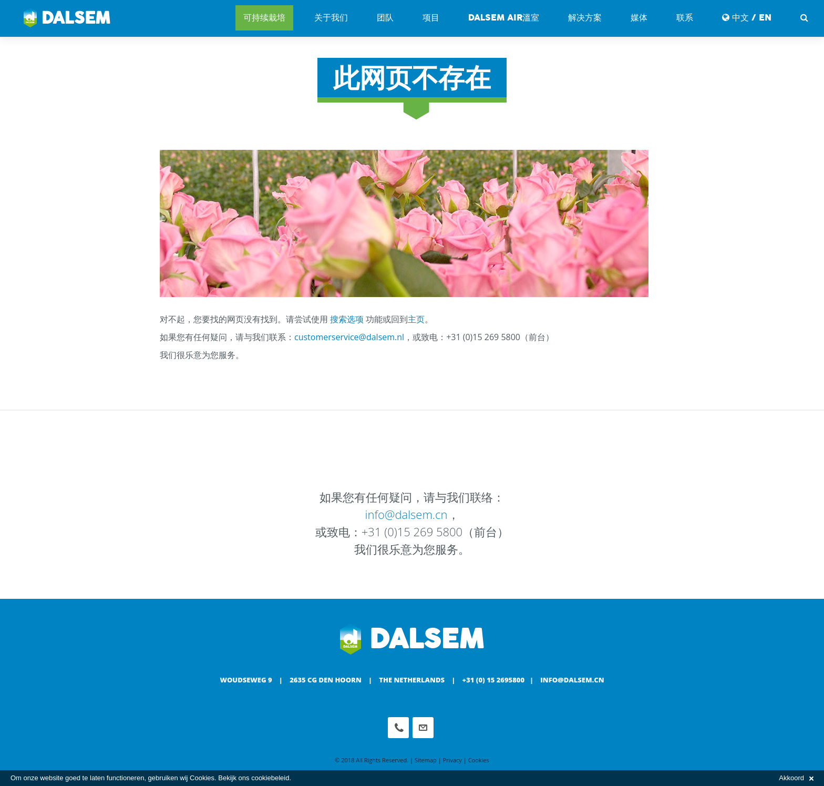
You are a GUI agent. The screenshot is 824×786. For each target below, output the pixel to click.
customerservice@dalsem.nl (349, 337)
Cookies (478, 760)
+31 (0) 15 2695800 (493, 680)
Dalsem (67, 18)
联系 (684, 17)
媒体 (639, 17)
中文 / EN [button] (746, 17)
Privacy (452, 760)
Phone (398, 727)
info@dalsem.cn (406, 514)
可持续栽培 (264, 17)
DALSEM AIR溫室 (503, 17)
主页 (416, 319)
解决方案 (585, 17)
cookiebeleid (270, 778)
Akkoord (796, 778)
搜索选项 (347, 319)
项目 (431, 17)
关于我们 (331, 17)
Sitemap (426, 760)
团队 (385, 17)
